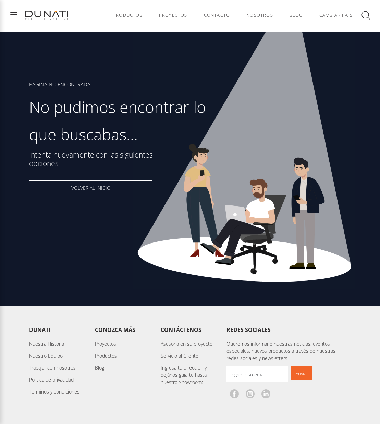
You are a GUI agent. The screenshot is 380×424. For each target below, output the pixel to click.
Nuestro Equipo (46, 355)
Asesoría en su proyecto (186, 343)
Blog (296, 15)
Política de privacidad (51, 379)
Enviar (301, 373)
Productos (128, 15)
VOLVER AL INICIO (91, 188)
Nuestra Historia (46, 343)
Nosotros (259, 15)
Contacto (217, 15)
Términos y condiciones (54, 391)
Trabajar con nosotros (52, 367)
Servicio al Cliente (179, 355)
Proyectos (173, 15)
